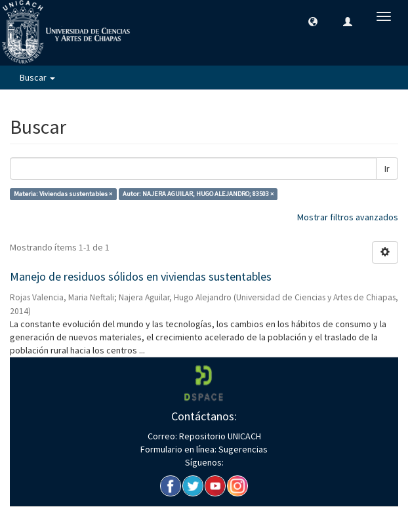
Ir (387, 168)
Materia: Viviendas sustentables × (63, 194)
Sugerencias (242, 449)
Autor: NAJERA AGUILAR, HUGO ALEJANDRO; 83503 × (198, 194)
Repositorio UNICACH (219, 436)
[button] (313, 21)
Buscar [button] (37, 77)
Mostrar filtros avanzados (347, 217)
